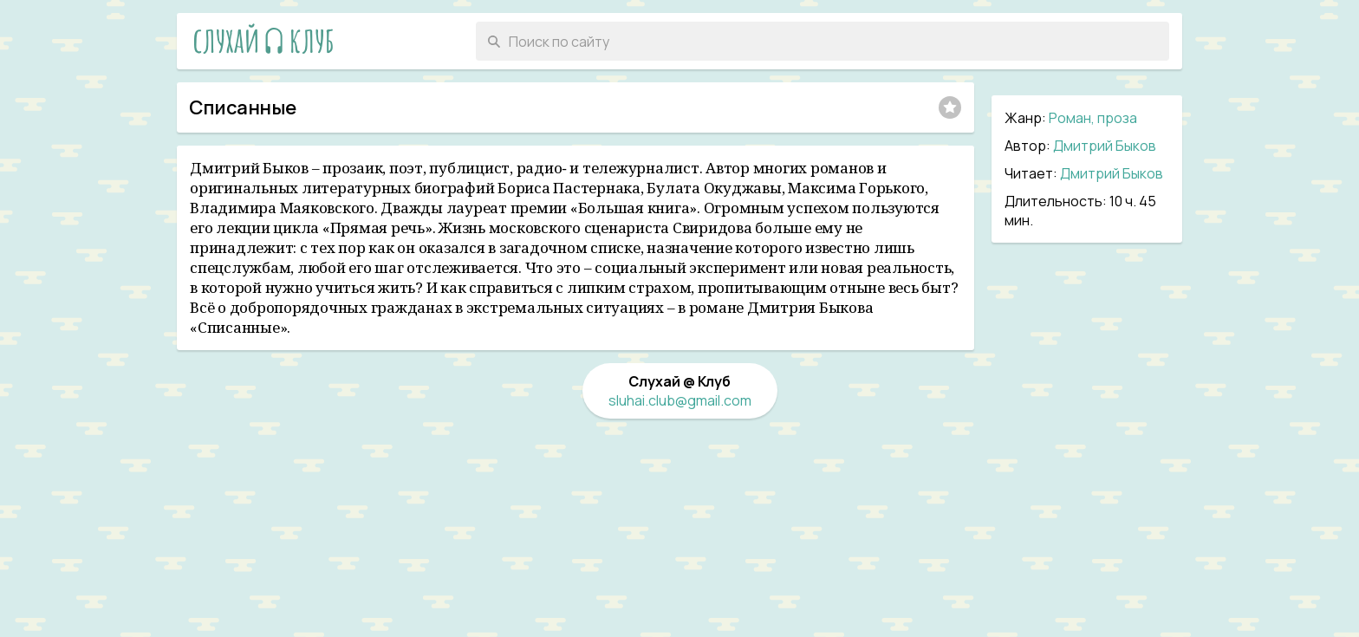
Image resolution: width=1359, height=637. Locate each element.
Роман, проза (1093, 117)
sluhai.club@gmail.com (679, 400)
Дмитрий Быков (1104, 145)
